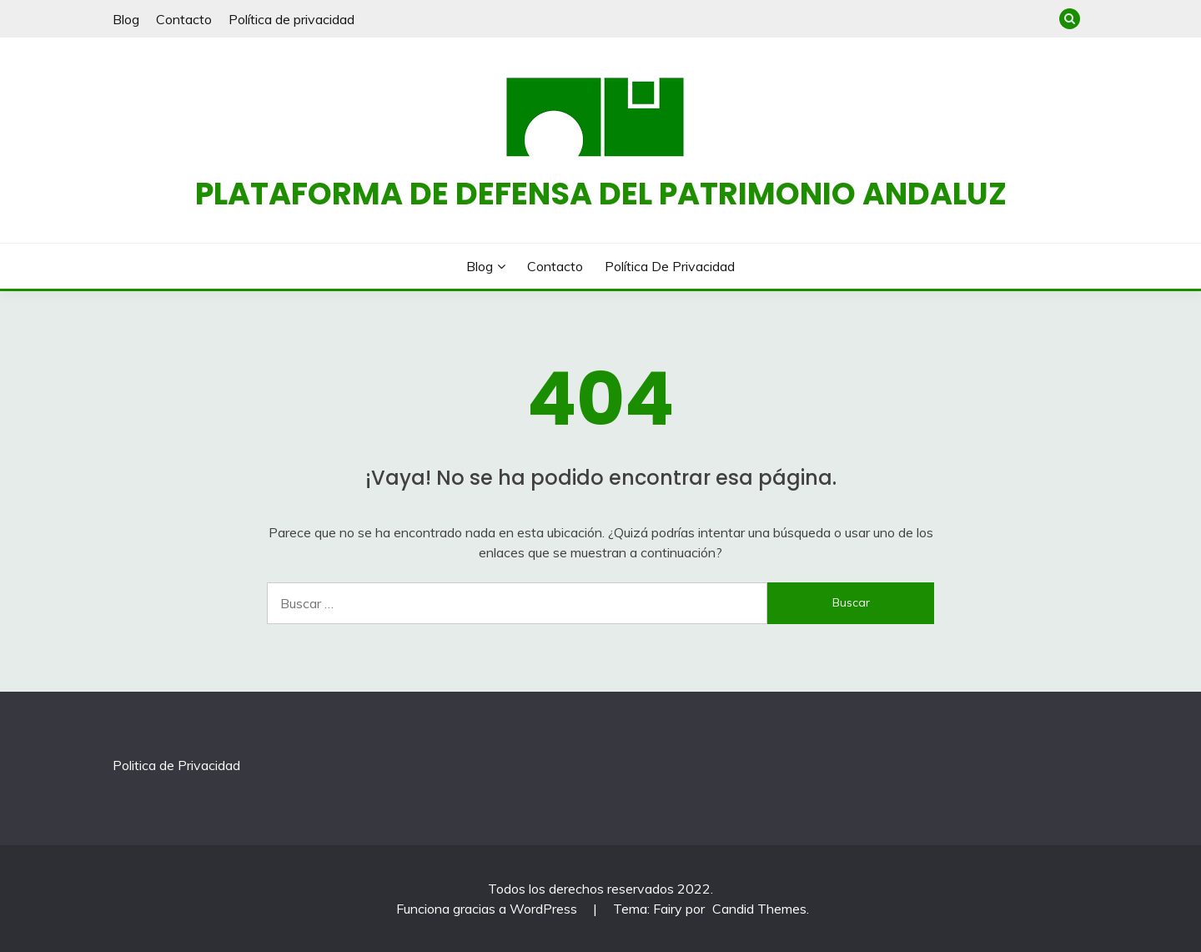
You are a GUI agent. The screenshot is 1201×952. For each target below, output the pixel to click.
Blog (126, 19)
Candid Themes (759, 908)
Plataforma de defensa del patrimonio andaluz (601, 193)
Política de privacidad (291, 19)
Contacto (184, 19)
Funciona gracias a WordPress (488, 908)
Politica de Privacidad (176, 765)
